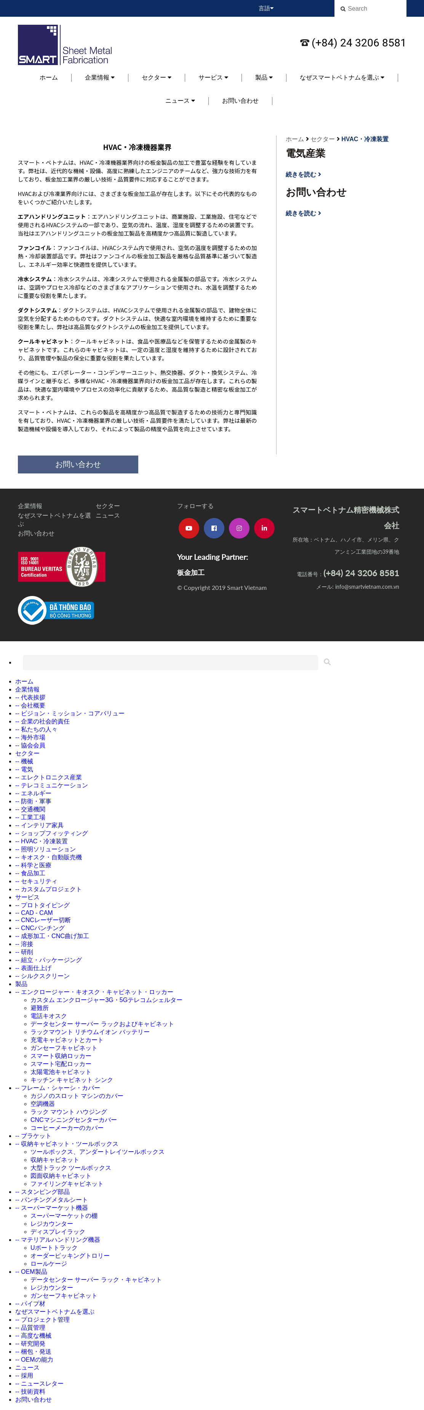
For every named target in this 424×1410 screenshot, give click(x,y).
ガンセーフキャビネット (64, 1048)
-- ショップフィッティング (51, 833)
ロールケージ (48, 1263)
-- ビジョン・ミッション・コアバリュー (70, 713)
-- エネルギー (33, 793)
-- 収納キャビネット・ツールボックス (66, 1144)
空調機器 (42, 1104)
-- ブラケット (33, 1136)
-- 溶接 (24, 944)
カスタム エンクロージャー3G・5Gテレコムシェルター (106, 1000)
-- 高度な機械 (33, 1335)
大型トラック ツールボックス (70, 1168)
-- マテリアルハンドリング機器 (57, 1239)
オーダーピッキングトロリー (70, 1255)
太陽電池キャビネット (60, 1072)
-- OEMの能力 (34, 1359)
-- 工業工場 (30, 817)
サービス (213, 77)
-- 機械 (24, 761)
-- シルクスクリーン (42, 976)
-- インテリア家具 (39, 825)
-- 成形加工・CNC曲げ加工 (52, 936)
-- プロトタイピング (42, 905)
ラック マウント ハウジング (68, 1112)
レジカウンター (51, 1223)
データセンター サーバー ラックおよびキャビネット (102, 1024)
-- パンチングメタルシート (51, 1200)
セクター (156, 77)
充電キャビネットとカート (67, 1040)
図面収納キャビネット (60, 1176)
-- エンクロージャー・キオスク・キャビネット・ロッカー (94, 992)
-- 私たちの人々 (36, 729)
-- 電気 (24, 769)
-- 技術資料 (30, 1391)
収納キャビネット (54, 1160)
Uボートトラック (54, 1247)
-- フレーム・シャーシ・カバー (57, 1088)
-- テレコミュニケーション (51, 785)
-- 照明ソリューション (45, 849)
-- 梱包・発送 (33, 1351)
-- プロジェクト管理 (42, 1319)
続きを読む (303, 174)
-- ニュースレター (39, 1383)
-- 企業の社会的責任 (42, 721)
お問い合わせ (240, 100)
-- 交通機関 (30, 809)
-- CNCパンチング (40, 928)
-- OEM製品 (31, 1271)
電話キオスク (48, 1016)
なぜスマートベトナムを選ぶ (342, 77)
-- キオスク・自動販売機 (48, 857)
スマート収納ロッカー (60, 1056)
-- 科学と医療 (33, 865)
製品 (264, 77)
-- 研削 (24, 952)
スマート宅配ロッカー (60, 1064)
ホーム (49, 77)
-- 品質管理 (30, 1327)
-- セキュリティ (36, 881)
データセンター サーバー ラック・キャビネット (96, 1279)
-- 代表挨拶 (30, 697)
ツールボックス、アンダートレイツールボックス (97, 1152)
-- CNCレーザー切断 (43, 920)
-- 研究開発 (30, 1343)
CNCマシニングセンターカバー (73, 1120)
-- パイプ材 (30, 1303)
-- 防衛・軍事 (33, 801)
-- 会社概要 (30, 705)
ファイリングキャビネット (67, 1184)
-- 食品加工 (30, 873)
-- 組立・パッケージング (48, 960)
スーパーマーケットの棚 (64, 1215)
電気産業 (305, 153)
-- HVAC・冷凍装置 (41, 841)
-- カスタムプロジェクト (48, 889)
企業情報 (100, 77)
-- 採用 (24, 1375)
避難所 (39, 1008)
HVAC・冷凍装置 (365, 139)
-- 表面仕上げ (33, 968)
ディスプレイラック (57, 1231)
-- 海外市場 (30, 737)
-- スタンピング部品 (42, 1192)
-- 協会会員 (30, 745)
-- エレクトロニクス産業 (48, 777)
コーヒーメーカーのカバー (67, 1128)
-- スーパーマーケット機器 (51, 1207)
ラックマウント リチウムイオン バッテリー (90, 1032)
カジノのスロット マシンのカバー (76, 1096)
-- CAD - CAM (34, 913)
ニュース (180, 100)
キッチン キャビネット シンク (71, 1080)
